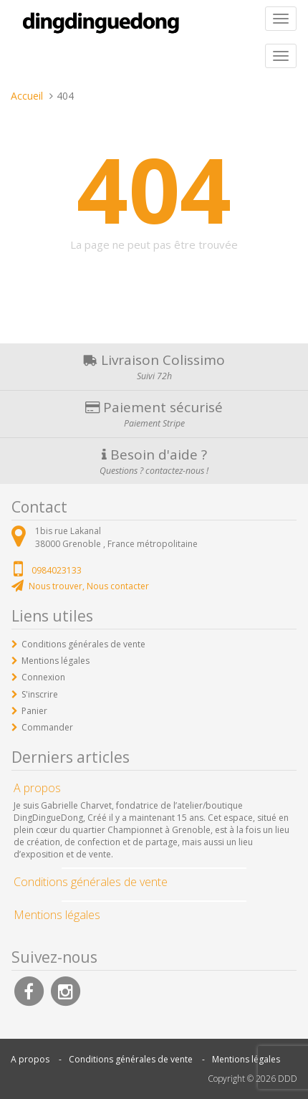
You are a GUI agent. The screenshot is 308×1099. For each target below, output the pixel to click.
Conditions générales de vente (83, 644)
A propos (30, 1059)
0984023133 (57, 570)
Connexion (43, 677)
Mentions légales (55, 661)
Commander (47, 727)
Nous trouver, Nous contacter (89, 586)
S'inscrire (39, 694)
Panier (34, 711)
